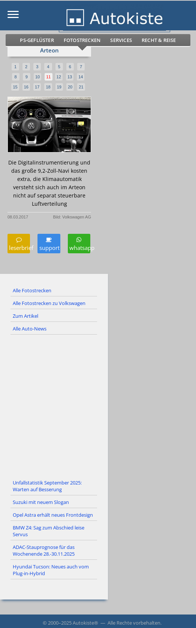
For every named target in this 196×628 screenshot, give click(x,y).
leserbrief (18, 244)
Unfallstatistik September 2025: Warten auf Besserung (47, 486)
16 (26, 87)
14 (80, 77)
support (49, 244)
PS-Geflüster (37, 40)
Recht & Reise (159, 40)
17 (37, 87)
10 (37, 77)
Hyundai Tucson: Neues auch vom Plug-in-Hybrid (51, 570)
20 (70, 87)
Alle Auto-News (29, 328)
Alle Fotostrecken (32, 290)
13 (69, 77)
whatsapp (79, 244)
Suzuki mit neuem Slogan (41, 502)
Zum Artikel (25, 316)
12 (59, 77)
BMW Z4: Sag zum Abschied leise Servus (48, 531)
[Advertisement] (98, 405)
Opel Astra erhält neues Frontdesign (53, 514)
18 (48, 87)
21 (81, 87)
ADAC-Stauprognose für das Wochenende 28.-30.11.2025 (44, 550)
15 (15, 87)
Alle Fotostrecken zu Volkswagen (49, 303)
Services (121, 40)
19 (59, 87)
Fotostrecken (82, 40)
